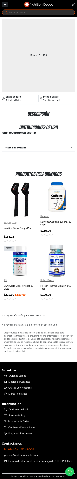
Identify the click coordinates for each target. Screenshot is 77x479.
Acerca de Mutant (15, 147)
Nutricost (44, 216)
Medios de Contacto (17, 381)
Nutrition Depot (10, 222)
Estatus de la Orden (17, 421)
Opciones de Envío (16, 409)
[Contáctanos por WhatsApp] (69, 471)
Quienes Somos (15, 375)
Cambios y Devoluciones (19, 427)
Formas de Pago (15, 415)
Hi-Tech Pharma (47, 280)
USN (5, 280)
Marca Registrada (15, 393)
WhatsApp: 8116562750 (19, 449)
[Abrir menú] (5, 4)
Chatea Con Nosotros (18, 387)
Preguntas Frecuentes (18, 433)
